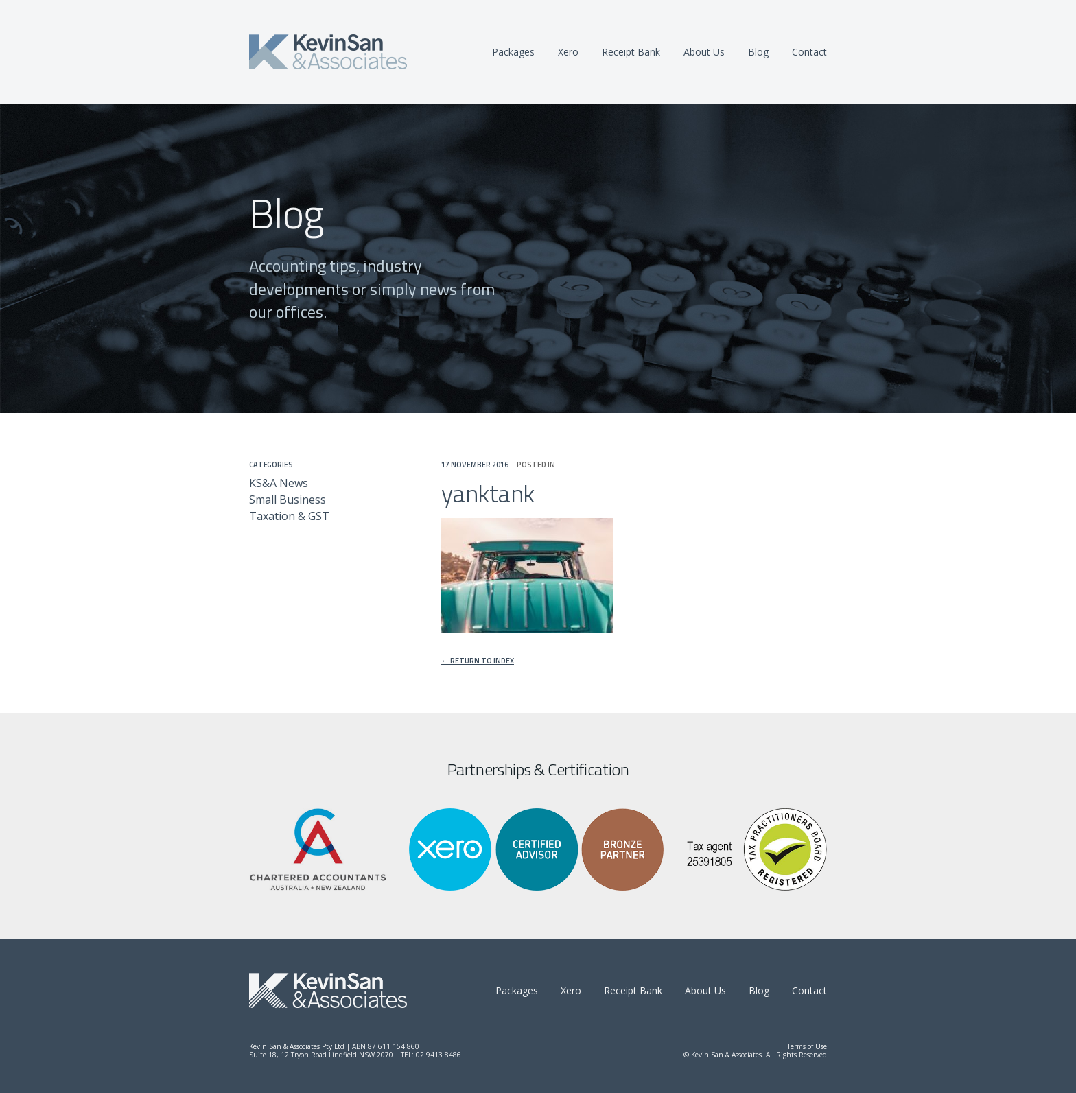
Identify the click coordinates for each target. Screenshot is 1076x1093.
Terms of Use (807, 1046)
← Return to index (477, 661)
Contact (809, 51)
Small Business (287, 499)
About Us (704, 51)
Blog (758, 51)
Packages (513, 51)
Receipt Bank (631, 51)
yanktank (488, 493)
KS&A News (278, 483)
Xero (568, 51)
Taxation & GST (289, 516)
